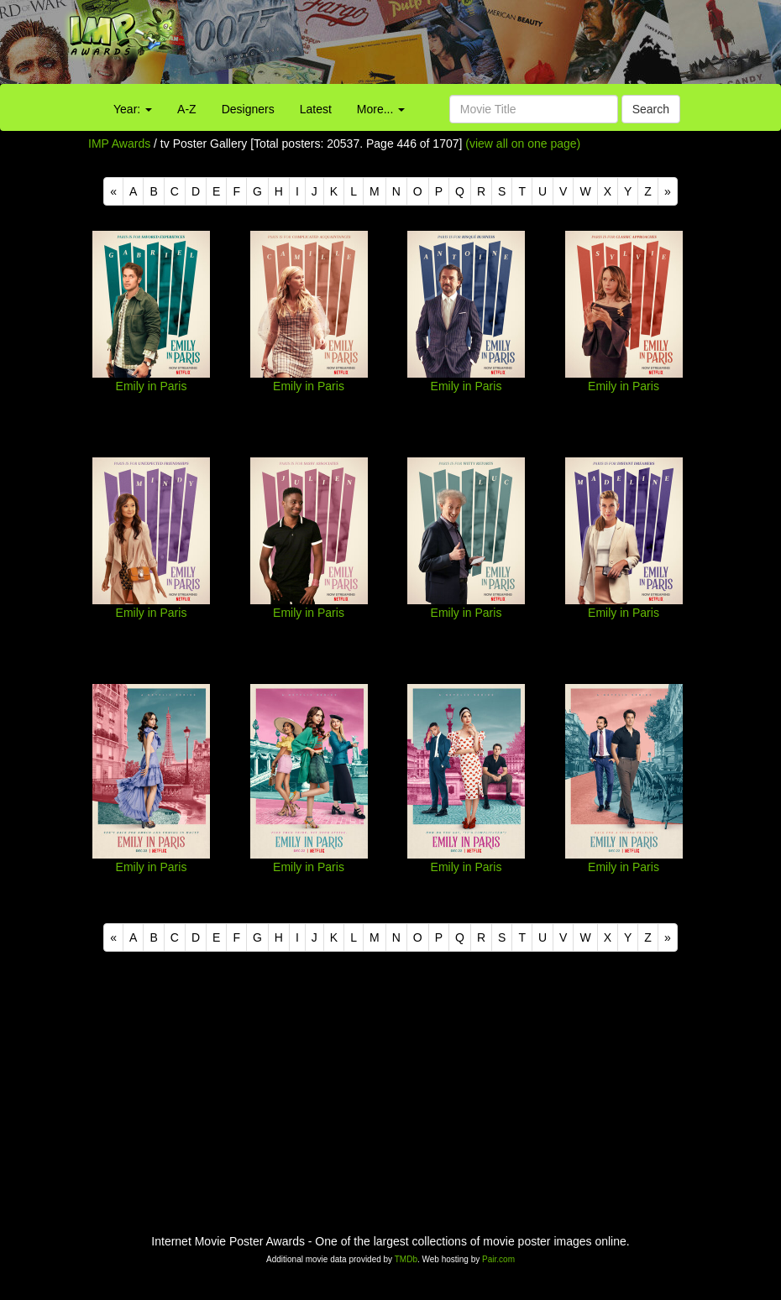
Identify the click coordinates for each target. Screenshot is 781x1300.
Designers (248, 109)
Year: (132, 109)
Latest (316, 109)
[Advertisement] (487, 46)
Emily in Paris (151, 386)
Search (650, 109)
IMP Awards (119, 143)
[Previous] (113, 191)
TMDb (406, 1259)
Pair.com (498, 1259)
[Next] (668, 191)
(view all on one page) (522, 143)
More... (381, 109)
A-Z (187, 109)
